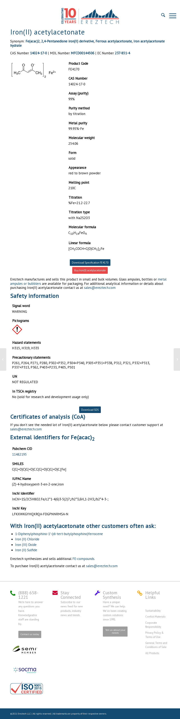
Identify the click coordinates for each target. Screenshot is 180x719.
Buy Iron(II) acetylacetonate (90, 270)
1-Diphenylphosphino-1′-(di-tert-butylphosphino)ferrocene (59, 534)
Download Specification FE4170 (90, 262)
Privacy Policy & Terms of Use (154, 635)
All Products (152, 653)
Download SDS (90, 410)
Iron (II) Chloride (27, 539)
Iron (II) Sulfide (26, 550)
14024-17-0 (38, 53)
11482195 (19, 454)
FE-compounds (83, 559)
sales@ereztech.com (100, 287)
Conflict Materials (155, 616)
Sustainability (153, 610)
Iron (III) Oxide (26, 544)
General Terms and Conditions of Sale (156, 645)
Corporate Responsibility (153, 625)
